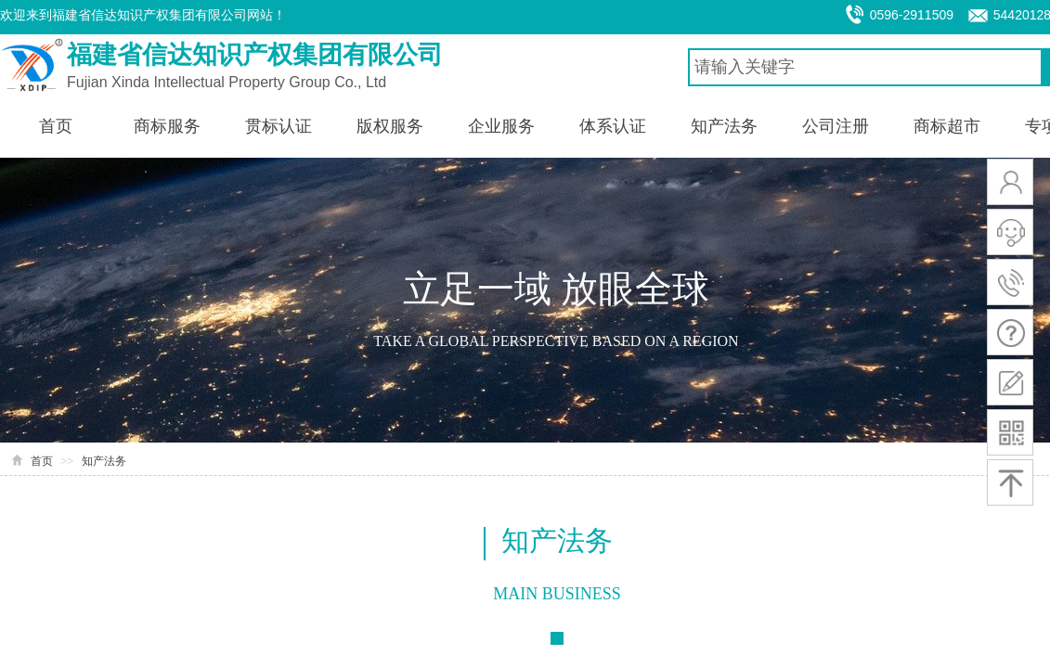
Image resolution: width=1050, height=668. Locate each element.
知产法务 (104, 461)
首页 (42, 461)
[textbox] (865, 67)
